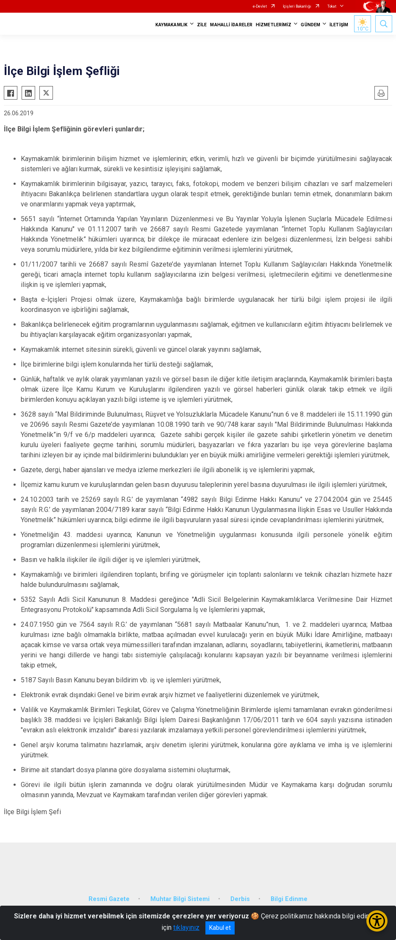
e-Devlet (260, 6)
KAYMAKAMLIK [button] (171, 25)
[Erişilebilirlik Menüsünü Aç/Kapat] (377, 921)
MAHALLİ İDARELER (231, 25)
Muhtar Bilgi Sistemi (180, 899)
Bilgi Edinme (289, 899)
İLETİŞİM (339, 25)
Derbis (240, 899)
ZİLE (202, 25)
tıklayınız (186, 927)
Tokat (331, 6)
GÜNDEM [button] (310, 25)
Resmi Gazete (109, 899)
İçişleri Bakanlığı (297, 6)
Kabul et (220, 927)
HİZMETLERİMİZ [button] (273, 25)
